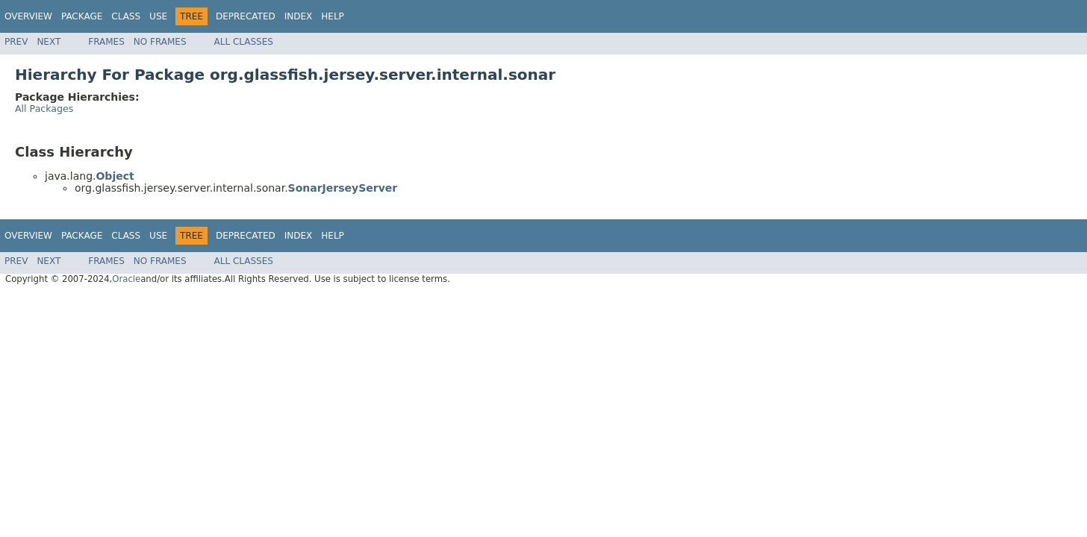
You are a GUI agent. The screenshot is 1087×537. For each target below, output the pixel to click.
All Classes (243, 42)
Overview (28, 16)
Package (81, 16)
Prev (16, 42)
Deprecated (245, 16)
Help (332, 16)
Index (298, 16)
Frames (106, 42)
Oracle (126, 279)
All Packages (44, 108)
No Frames (160, 42)
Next (48, 42)
